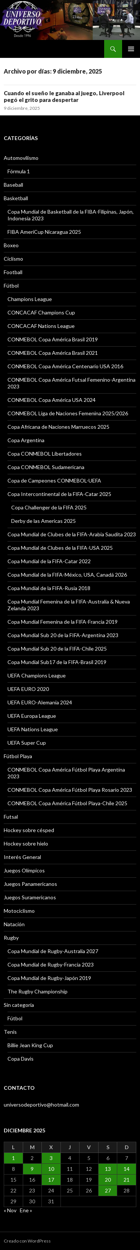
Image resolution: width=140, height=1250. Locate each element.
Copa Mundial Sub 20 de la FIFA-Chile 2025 (57, 648)
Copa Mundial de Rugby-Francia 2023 (50, 964)
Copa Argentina (25, 440)
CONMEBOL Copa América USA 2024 (51, 400)
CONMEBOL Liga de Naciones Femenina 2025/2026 (67, 413)
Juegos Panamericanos (30, 884)
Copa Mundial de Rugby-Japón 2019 (49, 978)
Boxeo (11, 245)
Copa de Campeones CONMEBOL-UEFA (54, 480)
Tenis (10, 1032)
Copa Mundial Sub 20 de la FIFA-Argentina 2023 (62, 635)
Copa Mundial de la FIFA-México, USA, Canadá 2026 (67, 574)
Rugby (11, 937)
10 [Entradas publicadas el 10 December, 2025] (51, 1169)
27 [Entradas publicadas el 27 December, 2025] (108, 1190)
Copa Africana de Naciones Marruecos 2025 (58, 427)
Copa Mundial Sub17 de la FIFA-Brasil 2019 (56, 662)
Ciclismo (13, 258)
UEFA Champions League (36, 675)
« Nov (10, 1210)
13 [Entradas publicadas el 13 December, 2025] (108, 1169)
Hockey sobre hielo (26, 843)
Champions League (29, 299)
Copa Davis (20, 1058)
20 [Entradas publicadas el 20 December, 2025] (108, 1179)
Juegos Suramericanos (30, 897)
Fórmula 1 (18, 171)
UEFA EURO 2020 (28, 689)
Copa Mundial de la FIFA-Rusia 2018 (48, 588)
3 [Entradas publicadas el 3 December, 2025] (51, 1158)
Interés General (22, 857)
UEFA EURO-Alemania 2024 (39, 702)
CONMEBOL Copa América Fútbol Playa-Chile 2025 (67, 803)
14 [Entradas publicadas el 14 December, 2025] (127, 1169)
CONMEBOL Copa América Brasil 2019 (52, 339)
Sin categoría (19, 1005)
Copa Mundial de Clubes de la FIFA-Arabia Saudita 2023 (71, 534)
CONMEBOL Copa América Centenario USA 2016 (65, 366)
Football (13, 272)
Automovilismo (21, 158)
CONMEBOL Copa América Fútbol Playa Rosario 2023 (69, 790)
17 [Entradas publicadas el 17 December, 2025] (51, 1179)
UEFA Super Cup (26, 742)
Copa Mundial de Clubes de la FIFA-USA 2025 (60, 548)
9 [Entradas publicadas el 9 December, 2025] (32, 1169)
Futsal (11, 816)
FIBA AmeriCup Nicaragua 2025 (44, 232)
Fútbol (11, 285)
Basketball (16, 198)
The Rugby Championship (37, 991)
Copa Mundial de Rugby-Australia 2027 (52, 951)
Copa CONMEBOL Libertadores (44, 453)
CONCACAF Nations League (41, 326)
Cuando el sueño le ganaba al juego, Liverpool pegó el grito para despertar (64, 96)
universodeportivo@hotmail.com (41, 1104)
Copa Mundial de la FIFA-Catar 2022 (49, 561)
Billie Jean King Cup (30, 1045)
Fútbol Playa (18, 756)
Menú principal (131, 49)
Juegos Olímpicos (24, 870)
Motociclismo (19, 911)
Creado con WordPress (27, 1241)
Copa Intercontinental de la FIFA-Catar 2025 (59, 494)
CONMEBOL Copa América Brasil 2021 (52, 353)
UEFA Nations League (32, 729)
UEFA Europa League (31, 716)
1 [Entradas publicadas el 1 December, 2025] (13, 1158)
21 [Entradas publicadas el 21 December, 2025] (127, 1179)
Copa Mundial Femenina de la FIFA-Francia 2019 (62, 621)
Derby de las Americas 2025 (43, 521)
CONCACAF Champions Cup (41, 312)
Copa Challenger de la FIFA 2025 (49, 507)
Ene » (26, 1210)
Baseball (13, 185)
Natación (14, 924)
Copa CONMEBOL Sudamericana (45, 467)
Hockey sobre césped (29, 830)
